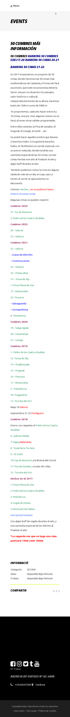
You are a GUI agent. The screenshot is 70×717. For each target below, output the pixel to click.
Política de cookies (47, 711)
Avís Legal (31, 711)
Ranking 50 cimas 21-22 (27, 67)
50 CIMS (31, 569)
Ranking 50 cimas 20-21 (42, 60)
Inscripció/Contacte (21, 515)
